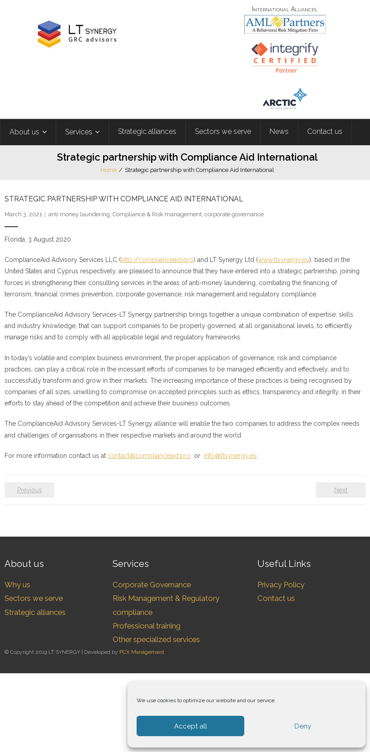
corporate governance (234, 214)
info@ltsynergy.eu (230, 455)
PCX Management (141, 652)
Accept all (190, 726)
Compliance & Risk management (157, 214)
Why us (17, 584)
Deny (302, 726)
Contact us (276, 598)
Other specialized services (156, 639)
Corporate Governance (152, 584)
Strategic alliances (35, 612)
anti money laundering (79, 214)
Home (108, 170)
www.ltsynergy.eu (283, 259)
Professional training (146, 625)
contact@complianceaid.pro (149, 455)
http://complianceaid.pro (157, 259)
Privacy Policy (280, 584)
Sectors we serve (34, 598)
